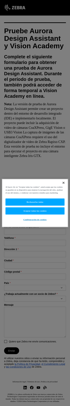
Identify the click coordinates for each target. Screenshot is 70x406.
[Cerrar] (63, 183)
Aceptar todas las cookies (35, 211)
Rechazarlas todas (35, 202)
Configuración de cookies (35, 220)
